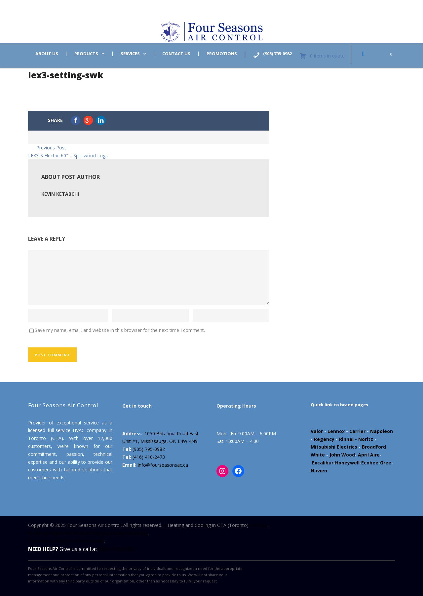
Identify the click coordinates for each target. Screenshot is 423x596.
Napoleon (381, 431)
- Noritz (363, 439)
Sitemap (258, 525)
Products (86, 54)
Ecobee (369, 462)
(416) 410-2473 (149, 457)
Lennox (336, 431)
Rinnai (346, 439)
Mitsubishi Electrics (334, 447)
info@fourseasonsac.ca (163, 465)
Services (130, 54)
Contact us (176, 54)
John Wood (342, 455)
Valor (317, 431)
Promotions (222, 54)
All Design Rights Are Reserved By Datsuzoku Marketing (88, 533)
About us (46, 54)
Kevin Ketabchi (60, 194)
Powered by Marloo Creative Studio (66, 540)
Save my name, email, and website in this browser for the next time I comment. (120, 330)
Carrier (357, 431)
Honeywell (347, 462)
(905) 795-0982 (149, 449)
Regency (324, 439)
